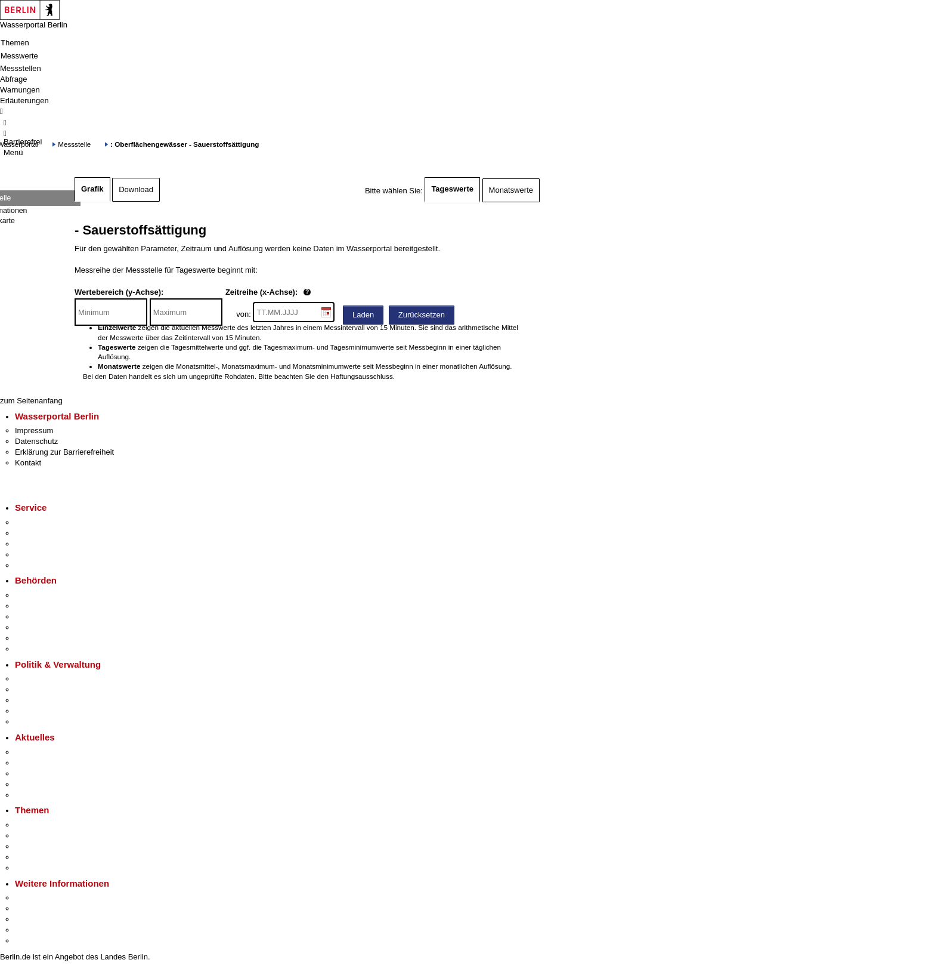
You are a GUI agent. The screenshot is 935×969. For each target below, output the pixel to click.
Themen (15, 42)
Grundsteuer (36, 867)
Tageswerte (452, 188)
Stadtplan (31, 940)
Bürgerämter (36, 627)
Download (136, 189)
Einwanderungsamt (48, 648)
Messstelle (74, 144)
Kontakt (28, 462)
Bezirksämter (37, 616)
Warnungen (20, 89)
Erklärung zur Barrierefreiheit (64, 452)
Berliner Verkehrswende (56, 835)
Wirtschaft (32, 919)
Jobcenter (32, 638)
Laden (363, 314)
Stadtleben (33, 929)
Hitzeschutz (35, 795)
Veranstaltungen (43, 773)
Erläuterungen (24, 100)
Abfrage (13, 79)
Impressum (34, 430)
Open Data (33, 710)
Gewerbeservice (43, 565)
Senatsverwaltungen (50, 605)
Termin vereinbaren (48, 533)
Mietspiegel (34, 857)
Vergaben (31, 721)
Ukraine (28, 784)
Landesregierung (44, 678)
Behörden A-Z (39, 595)
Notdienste (33, 554)
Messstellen (20, 68)
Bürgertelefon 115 (45, 543)
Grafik (92, 188)
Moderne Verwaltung (50, 846)
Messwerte (19, 55)
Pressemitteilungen (48, 752)
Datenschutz (36, 441)
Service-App (36, 522)
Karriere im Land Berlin (54, 689)
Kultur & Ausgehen (47, 897)
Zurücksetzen (421, 314)
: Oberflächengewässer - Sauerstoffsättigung (184, 144)
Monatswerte (511, 190)
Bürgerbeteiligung (45, 700)
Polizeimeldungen (45, 762)
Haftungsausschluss (361, 376)
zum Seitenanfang (31, 400)
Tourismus (32, 908)
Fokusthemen (38, 824)
